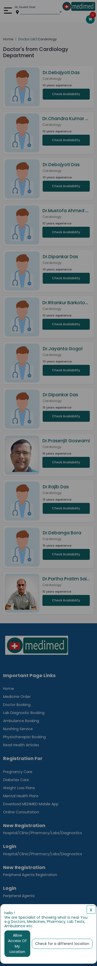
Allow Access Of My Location (17, 943)
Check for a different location (62, 943)
